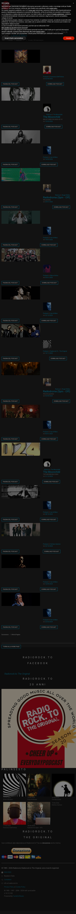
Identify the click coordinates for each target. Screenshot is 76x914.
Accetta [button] (68, 38)
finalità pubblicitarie (58, 14)
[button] (73, 3)
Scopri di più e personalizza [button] (14, 38)
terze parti (32, 10)
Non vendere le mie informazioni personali (14, 27)
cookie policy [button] (53, 8)
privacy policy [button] (40, 31)
